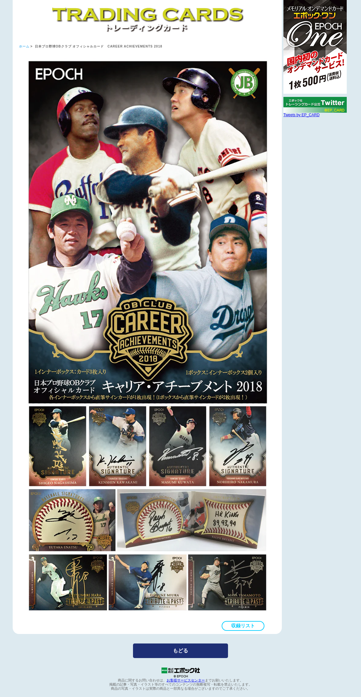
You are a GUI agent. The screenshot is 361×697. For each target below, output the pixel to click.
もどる (180, 650)
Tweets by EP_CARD (301, 115)
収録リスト (243, 625)
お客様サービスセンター (186, 680)
